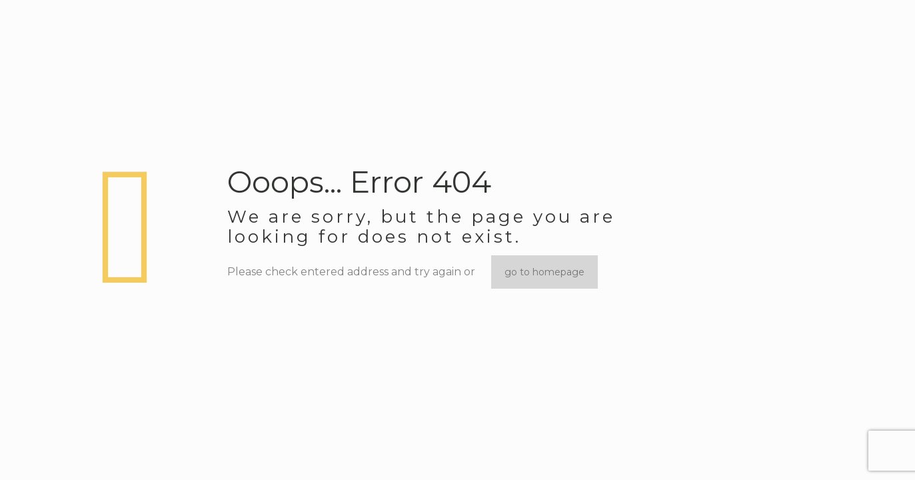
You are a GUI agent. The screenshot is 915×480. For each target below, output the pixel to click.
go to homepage (544, 272)
